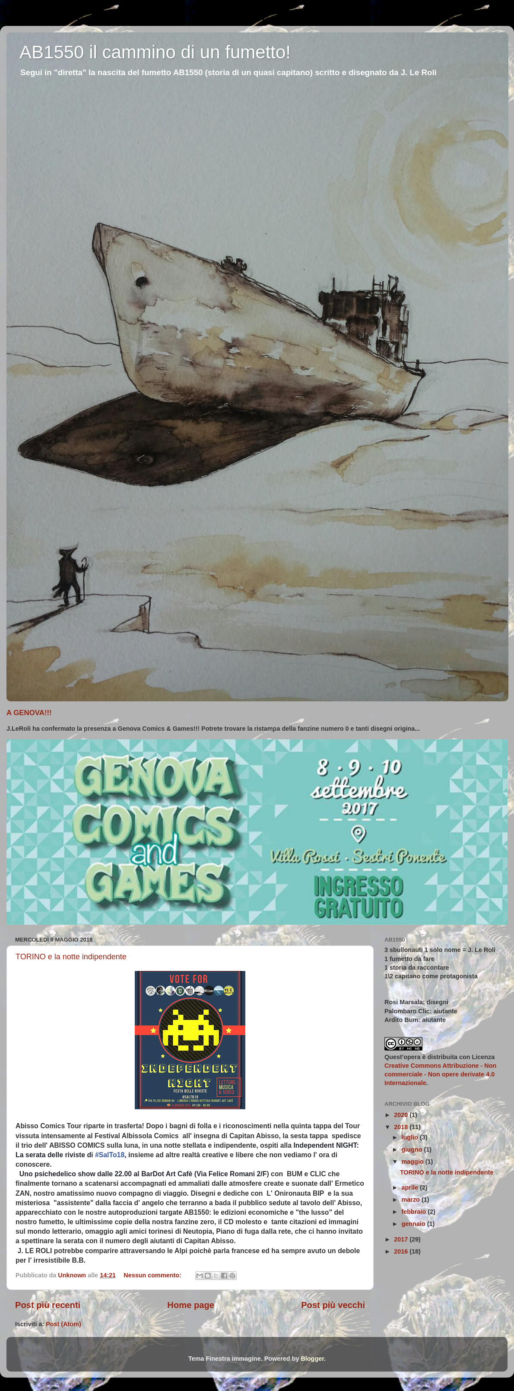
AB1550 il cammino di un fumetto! (155, 52)
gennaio (414, 1223)
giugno (413, 1149)
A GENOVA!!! (29, 713)
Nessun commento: (153, 1275)
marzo (412, 1199)
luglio (411, 1137)
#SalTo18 (109, 1155)
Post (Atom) (63, 1324)
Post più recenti (47, 1305)
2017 (401, 1239)
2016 (401, 1251)
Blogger (312, 1358)
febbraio (415, 1211)
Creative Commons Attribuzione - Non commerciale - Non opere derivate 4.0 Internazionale (440, 1074)
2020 (401, 1114)
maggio (413, 1161)
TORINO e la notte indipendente (71, 956)
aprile (411, 1187)
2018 (401, 1127)
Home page (190, 1305)
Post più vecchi (333, 1305)
